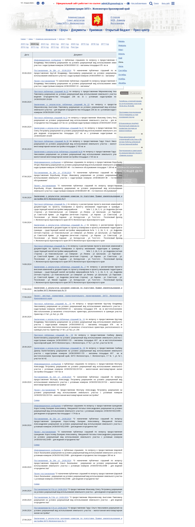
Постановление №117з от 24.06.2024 (50, 508)
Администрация (76, 17)
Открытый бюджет (117, 30)
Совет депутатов (76, 20)
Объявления (134, 93)
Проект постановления (44, 81)
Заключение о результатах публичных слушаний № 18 (59, 348)
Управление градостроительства (46, 39)
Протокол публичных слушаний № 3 (50, 246)
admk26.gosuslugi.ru (112, 3)
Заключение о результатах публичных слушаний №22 (61, 104)
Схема (36, 400)
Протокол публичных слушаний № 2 (50, 204)
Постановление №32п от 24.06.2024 (52, 377)
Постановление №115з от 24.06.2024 (50, 489)
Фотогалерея (117, 23)
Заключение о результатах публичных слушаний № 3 (60, 267)
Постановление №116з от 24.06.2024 (51, 497)
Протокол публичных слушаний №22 (51, 91)
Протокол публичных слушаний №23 (50, 117)
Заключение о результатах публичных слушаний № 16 (59, 319)
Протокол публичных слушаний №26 (51, 141)
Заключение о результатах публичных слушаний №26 (58, 151)
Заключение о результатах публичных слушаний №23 (59, 128)
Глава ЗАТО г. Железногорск (70, 23)
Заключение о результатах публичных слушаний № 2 (60, 225)
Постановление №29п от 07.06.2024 (52, 172)
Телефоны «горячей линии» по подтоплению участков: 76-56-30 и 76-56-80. (130, 103)
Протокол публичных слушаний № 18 (53, 335)
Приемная (95, 30)
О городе (115, 17)
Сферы (63, 30)
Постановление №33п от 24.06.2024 (52, 418)
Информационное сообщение (47, 60)
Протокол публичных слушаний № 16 (52, 303)
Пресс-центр (141, 30)
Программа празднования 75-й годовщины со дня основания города (130, 114)
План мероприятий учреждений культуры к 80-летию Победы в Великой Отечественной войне (130, 140)
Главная (23, 39)
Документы (78, 30)
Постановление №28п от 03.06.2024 (52, 70)
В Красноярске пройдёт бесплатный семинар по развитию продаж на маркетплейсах (129, 127)
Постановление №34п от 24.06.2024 (52, 460)
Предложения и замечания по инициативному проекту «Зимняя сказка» (130, 152)
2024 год (62, 39)
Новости (51, 30)
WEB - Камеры (118, 20)
